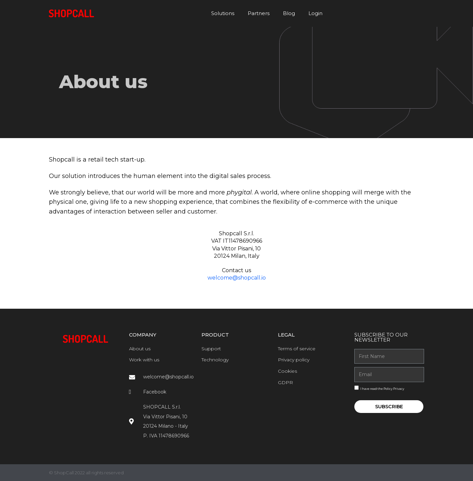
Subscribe (389, 407)
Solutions (222, 13)
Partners (259, 13)
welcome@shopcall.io (237, 278)
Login (315, 13)
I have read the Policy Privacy (382, 388)
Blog (289, 13)
